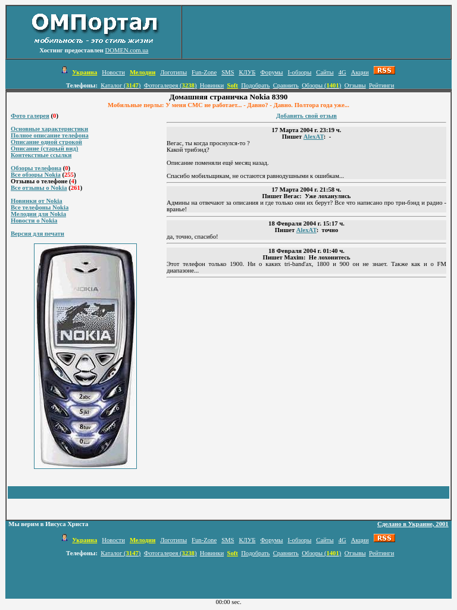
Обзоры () (321, 85)
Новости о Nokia (34, 220)
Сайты (324, 72)
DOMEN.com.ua (127, 50)
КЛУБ (247, 72)
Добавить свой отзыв (306, 115)
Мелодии (142, 72)
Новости (113, 72)
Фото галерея (30, 115)
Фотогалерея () (170, 85)
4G (342, 72)
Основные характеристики (49, 129)
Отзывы (355, 85)
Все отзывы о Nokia (39, 187)
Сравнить (286, 85)
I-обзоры (299, 72)
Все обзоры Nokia (36, 174)
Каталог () (120, 85)
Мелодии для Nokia (38, 214)
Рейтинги (381, 85)
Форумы (271, 72)
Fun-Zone (204, 72)
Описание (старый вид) (44, 148)
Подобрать (255, 85)
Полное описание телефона (50, 135)
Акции (360, 72)
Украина (84, 72)
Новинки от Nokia (36, 201)
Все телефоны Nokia (39, 207)
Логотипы (173, 72)
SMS (227, 72)
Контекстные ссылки (41, 155)
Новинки (212, 85)
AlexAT (313, 136)
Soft (232, 85)
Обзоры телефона (36, 168)
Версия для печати (37, 233)
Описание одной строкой (46, 142)
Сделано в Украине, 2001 (413, 524)
